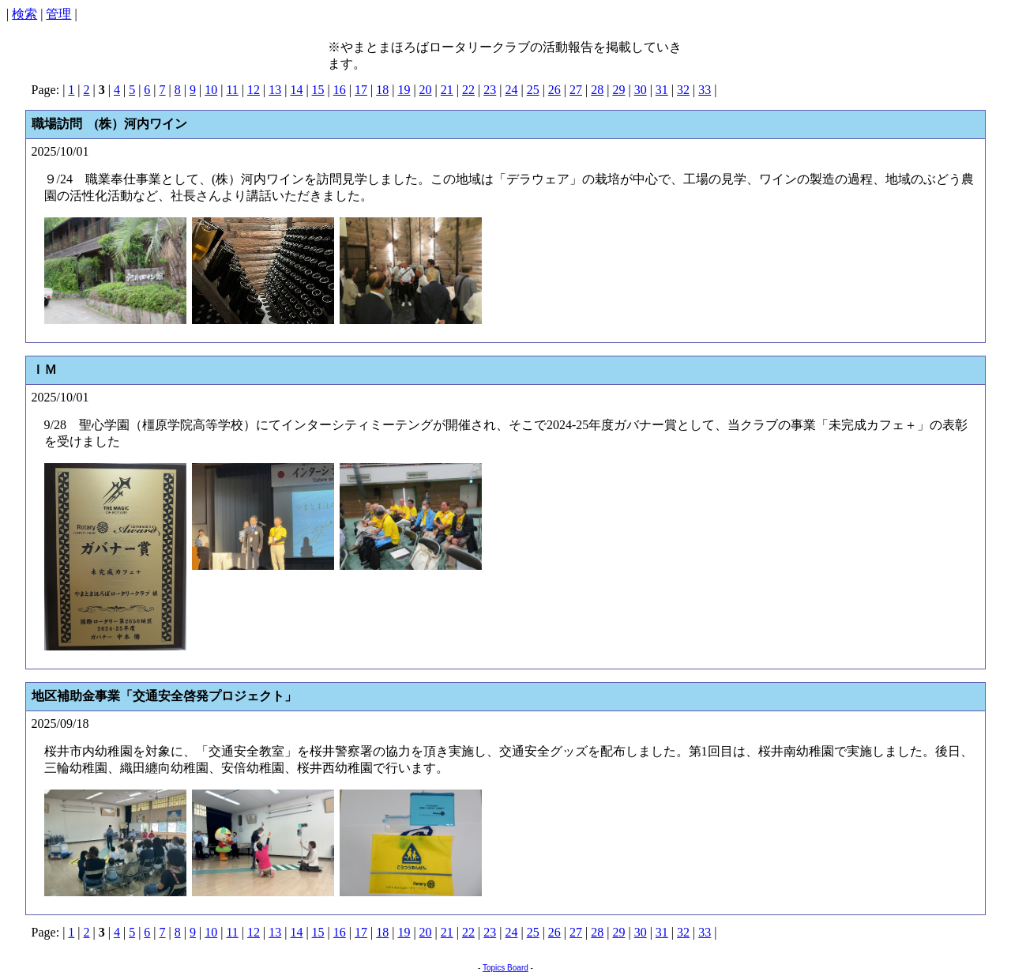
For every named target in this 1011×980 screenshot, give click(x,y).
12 (253, 89)
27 (575, 89)
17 (361, 89)
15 (318, 89)
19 (403, 89)
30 (640, 89)
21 (447, 89)
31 (662, 89)
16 (339, 89)
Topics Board (505, 967)
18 (382, 89)
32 (683, 89)
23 (489, 89)
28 (597, 89)
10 (211, 89)
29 (618, 89)
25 (533, 89)
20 (425, 89)
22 (468, 89)
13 (275, 89)
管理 (58, 14)
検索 (24, 14)
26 (554, 89)
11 (232, 89)
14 (296, 89)
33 (704, 89)
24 (511, 89)
